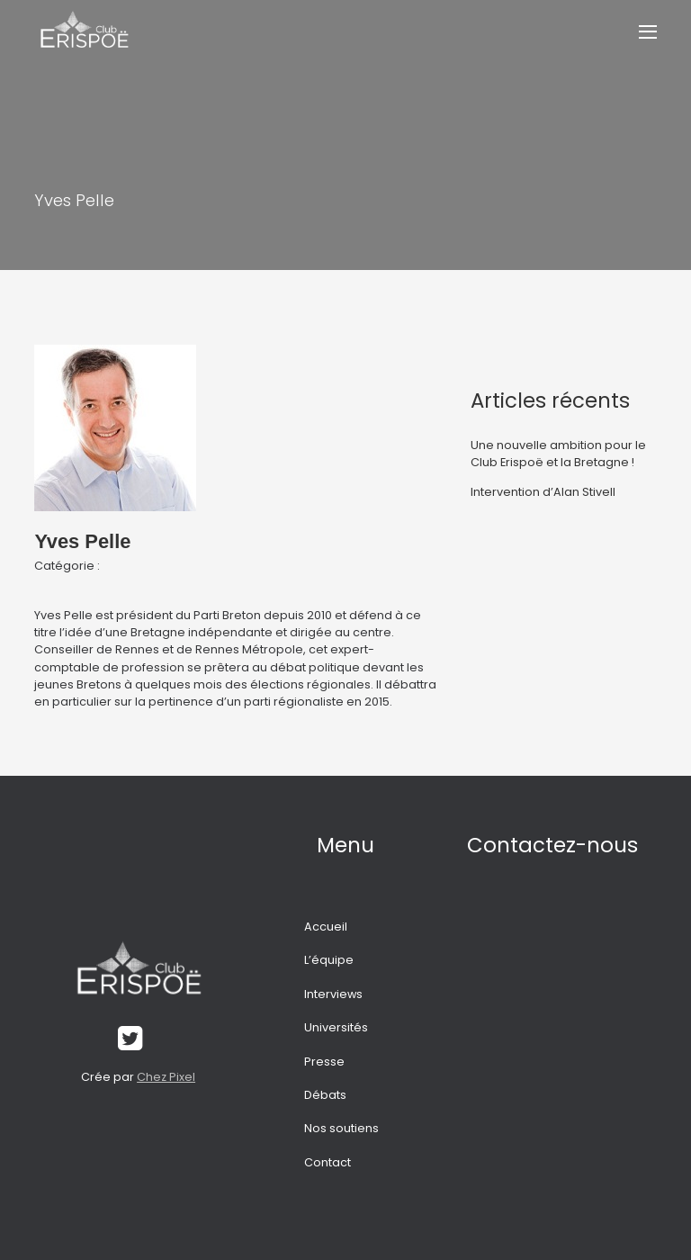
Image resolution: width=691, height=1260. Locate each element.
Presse (324, 1061)
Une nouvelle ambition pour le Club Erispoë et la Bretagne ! (558, 453)
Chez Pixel (166, 1076)
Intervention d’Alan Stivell (543, 492)
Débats (325, 1094)
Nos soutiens (341, 1128)
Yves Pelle (82, 541)
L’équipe (329, 960)
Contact (327, 1162)
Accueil (325, 926)
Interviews (333, 994)
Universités (336, 1027)
